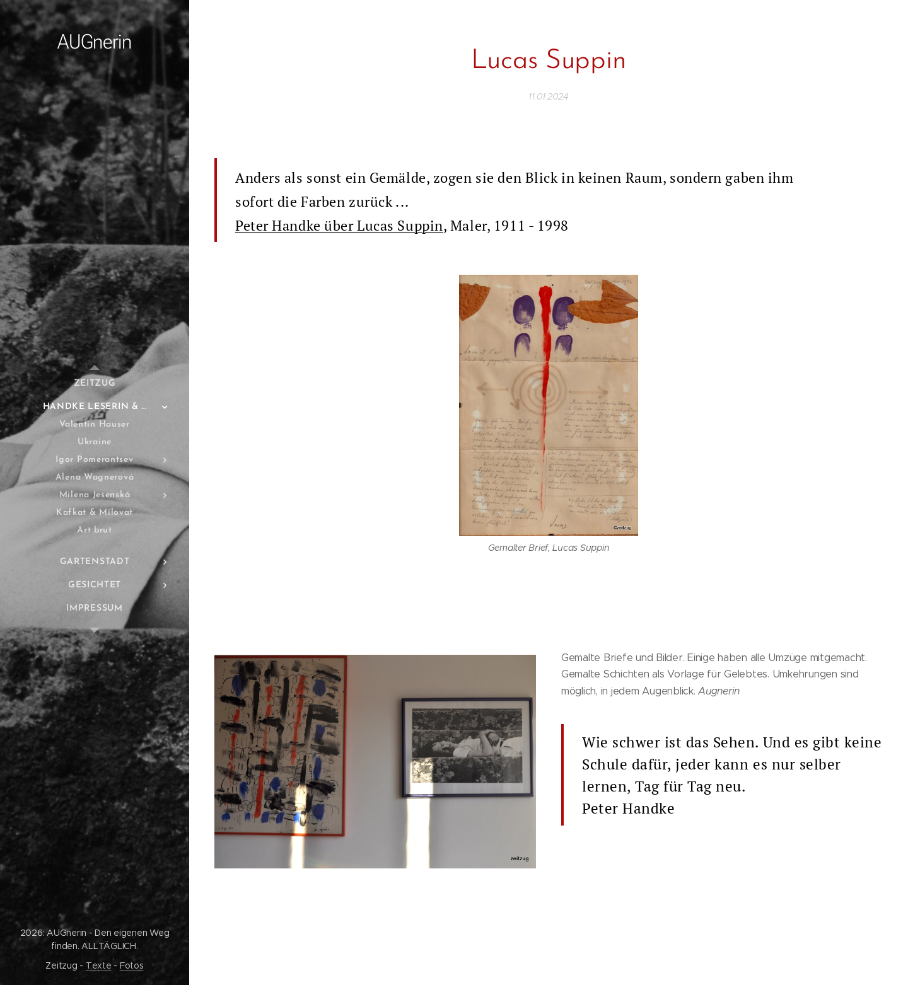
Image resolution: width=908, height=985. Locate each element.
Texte (99, 965)
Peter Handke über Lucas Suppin (339, 225)
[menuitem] (94, 383)
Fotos (132, 965)
